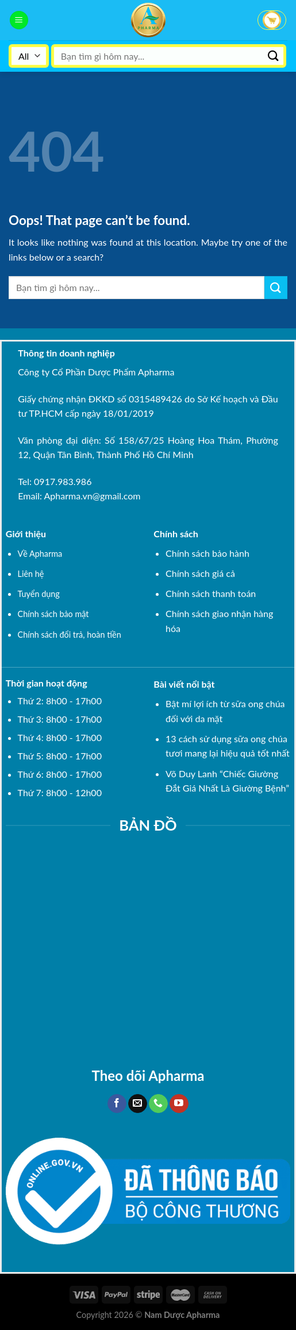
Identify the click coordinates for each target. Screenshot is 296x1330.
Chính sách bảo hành (207, 553)
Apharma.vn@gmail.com (92, 495)
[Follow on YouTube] (179, 1104)
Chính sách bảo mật (53, 614)
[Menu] (19, 20)
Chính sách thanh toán (211, 593)
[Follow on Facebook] (116, 1104)
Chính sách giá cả (200, 573)
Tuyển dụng (39, 594)
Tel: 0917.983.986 (54, 481)
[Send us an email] (137, 1104)
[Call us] (158, 1104)
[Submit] (273, 56)
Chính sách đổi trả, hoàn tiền (69, 634)
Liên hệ (31, 574)
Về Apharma (40, 554)
